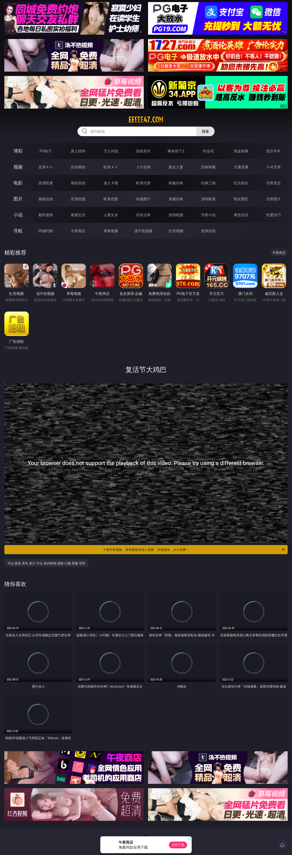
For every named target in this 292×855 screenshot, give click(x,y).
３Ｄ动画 (143, 166)
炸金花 (208, 150)
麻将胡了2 (175, 150)
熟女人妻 (176, 166)
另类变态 (273, 182)
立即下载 (178, 845)
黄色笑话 (241, 214)
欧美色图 (111, 198)
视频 (18, 167)
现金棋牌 (241, 150)
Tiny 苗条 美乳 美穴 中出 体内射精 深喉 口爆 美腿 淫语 (46, 563)
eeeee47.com (145, 119)
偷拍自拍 (78, 182)
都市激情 (45, 214)
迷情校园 (176, 214)
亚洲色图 (78, 198)
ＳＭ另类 (273, 166)
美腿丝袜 (176, 198)
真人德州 (78, 150)
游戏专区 (143, 150)
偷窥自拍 (45, 198)
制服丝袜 (176, 182)
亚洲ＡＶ (45, 166)
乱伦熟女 (241, 182)
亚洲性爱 (45, 182)
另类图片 (273, 198)
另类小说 (208, 214)
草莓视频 (111, 230)
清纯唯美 (208, 198)
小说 (18, 215)
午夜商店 (78, 230)
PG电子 (46, 150)
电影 (18, 183)
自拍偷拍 (78, 166)
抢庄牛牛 (273, 150)
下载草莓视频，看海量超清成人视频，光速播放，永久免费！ (194, 549)
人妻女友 (111, 214)
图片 (18, 199)
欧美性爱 (143, 182)
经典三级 (208, 182)
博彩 (18, 151)
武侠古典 (143, 214)
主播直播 (241, 166)
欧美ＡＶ (111, 166)
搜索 (205, 131)
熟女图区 (241, 198)
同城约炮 (45, 230)
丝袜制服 (208, 166)
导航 (18, 231)
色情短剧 (208, 230)
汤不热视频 (143, 230)
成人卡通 (111, 182)
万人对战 (111, 150)
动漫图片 (143, 198)
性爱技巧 (273, 214)
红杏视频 (176, 230)
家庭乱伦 (78, 214)
